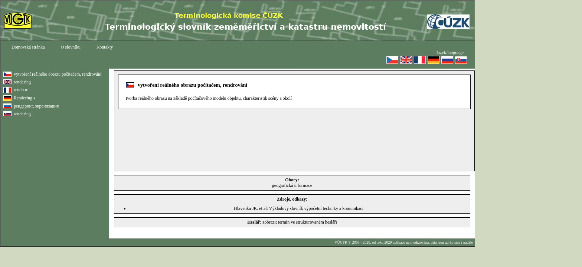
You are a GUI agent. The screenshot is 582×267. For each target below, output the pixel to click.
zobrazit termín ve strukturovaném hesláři (299, 222)
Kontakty (105, 47)
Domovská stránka (28, 47)
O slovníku (71, 47)
